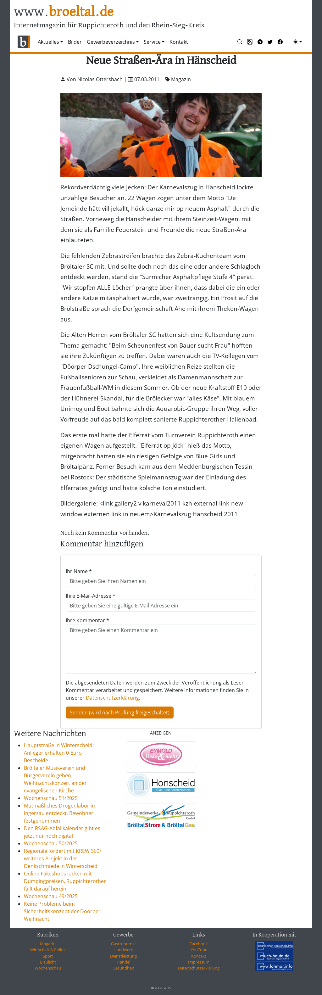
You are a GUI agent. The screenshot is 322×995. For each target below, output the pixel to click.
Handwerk (123, 950)
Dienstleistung (123, 956)
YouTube (199, 950)
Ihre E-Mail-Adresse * (90, 595)
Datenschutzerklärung (112, 697)
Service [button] (152, 41)
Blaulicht (48, 962)
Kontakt (178, 41)
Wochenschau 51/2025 (51, 798)
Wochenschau (48, 968)
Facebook (199, 944)
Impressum (198, 962)
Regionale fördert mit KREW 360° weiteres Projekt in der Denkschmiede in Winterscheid (63, 858)
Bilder (75, 41)
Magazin (48, 944)
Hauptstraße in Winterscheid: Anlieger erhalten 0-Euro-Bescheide (59, 753)
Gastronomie (123, 944)
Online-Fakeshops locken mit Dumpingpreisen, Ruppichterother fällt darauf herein (65, 881)
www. (64, 12)
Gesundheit (123, 968)
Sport (48, 956)
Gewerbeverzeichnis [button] (111, 41)
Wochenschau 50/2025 (51, 843)
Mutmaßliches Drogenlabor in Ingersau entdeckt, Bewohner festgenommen (59, 813)
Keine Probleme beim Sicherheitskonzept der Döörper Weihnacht (62, 911)
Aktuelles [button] (48, 41)
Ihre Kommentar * (87, 620)
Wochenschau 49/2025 (51, 896)
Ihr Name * (79, 571)
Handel (123, 962)
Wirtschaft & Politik (48, 950)
